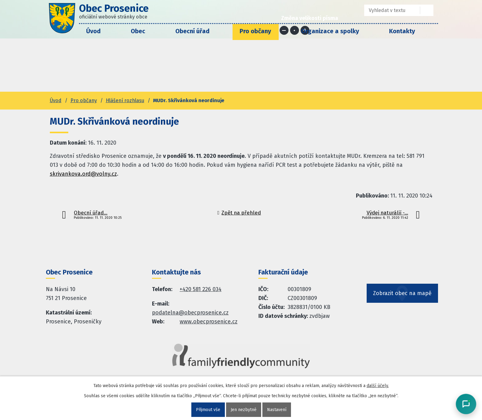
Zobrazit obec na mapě (402, 293)
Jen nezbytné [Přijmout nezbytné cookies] (244, 409)
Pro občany (255, 31)
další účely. (378, 385)
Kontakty (402, 31)
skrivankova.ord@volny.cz (83, 173)
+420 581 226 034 (200, 289)
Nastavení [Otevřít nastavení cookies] (276, 409)
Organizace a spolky (330, 31)
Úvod (93, 31)
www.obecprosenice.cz (208, 321)
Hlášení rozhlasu (125, 100)
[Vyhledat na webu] (426, 10)
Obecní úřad (192, 31)
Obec (138, 31)
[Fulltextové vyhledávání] (387, 10)
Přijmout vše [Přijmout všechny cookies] (208, 409)
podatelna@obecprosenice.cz (190, 312)
